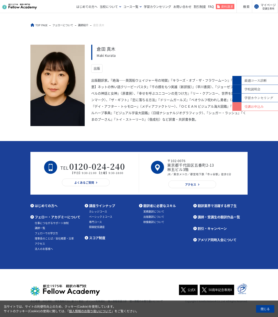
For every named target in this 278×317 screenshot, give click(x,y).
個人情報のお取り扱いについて (90, 311)
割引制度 (200, 6)
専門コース (95, 222)
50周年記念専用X (216, 289)
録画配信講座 (97, 227)
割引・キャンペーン (212, 228)
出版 (97, 68)
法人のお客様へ (44, 249)
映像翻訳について (153, 222)
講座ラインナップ (102, 205)
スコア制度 (97, 237)
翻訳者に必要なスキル (159, 205)
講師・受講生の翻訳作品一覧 (219, 217)
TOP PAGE (42, 25)
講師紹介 (83, 25)
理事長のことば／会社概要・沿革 (54, 238)
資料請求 (227, 6)
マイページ (268, 6)
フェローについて (63, 25)
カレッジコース (98, 212)
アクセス (40, 244)
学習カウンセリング (157, 6)
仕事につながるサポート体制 (52, 223)
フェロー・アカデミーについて (57, 217)
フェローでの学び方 (46, 233)
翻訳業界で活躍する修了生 (217, 205)
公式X (187, 289)
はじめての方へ (87, 6)
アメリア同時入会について (217, 239)
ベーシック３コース (100, 217)
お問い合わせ (182, 6)
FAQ (211, 6)
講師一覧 (40, 228)
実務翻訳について (153, 212)
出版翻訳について (153, 217)
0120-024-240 (97, 166)
